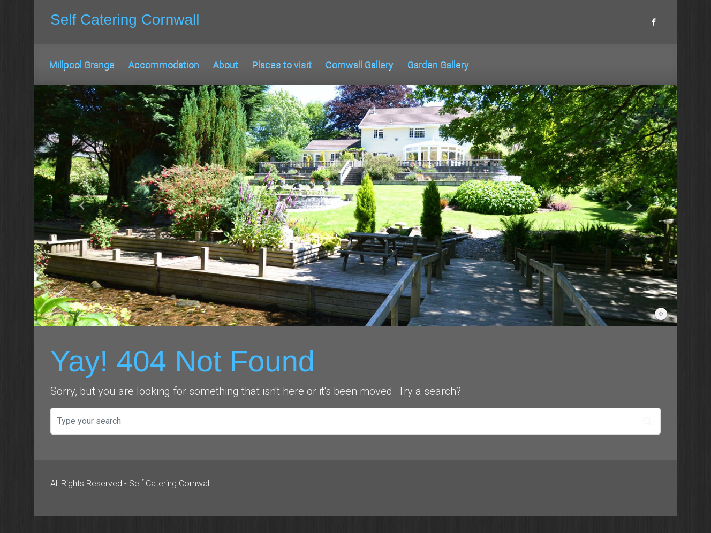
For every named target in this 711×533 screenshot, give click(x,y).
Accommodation (163, 64)
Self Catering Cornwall (125, 19)
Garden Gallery (438, 64)
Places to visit (282, 64)
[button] (82, 205)
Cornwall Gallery (360, 64)
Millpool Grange (82, 64)
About (225, 64)
